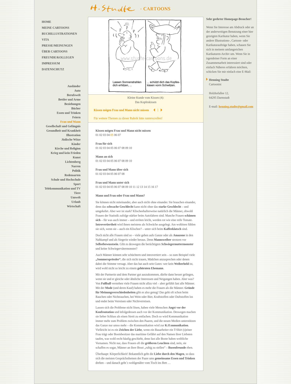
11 (134, 186)
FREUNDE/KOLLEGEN (58, 57)
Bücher (76, 108)
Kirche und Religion (68, 148)
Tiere (77, 193)
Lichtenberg (73, 161)
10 (131, 147)
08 (123, 147)
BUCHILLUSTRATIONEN (59, 33)
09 (127, 147)
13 (142, 186)
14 (145, 186)
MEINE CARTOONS (55, 27)
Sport (77, 184)
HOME (46, 21)
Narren (76, 166)
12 (138, 186)
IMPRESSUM (51, 63)
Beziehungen (72, 104)
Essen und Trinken (69, 112)
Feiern (76, 117)
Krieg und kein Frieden (66, 152)
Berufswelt (74, 95)
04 (108, 134)
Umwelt (76, 197)
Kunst (77, 157)
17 (156, 186)
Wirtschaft (74, 206)
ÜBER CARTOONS (54, 51)
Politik (76, 170)
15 (149, 186)
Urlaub (76, 201)
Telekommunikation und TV (63, 188)
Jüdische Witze (71, 139)
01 (97, 134)
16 (153, 186)
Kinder (76, 144)
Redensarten (73, 175)
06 (116, 134)
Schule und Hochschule (66, 179)
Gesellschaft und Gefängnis (63, 126)
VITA (45, 39)
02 (101, 134)
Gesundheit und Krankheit (63, 130)
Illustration (73, 135)
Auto (77, 90)
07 (120, 134)
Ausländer (74, 86)
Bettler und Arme (69, 99)
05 (112, 147)
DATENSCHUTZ (53, 69)
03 (105, 134)
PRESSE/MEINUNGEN (57, 45)
